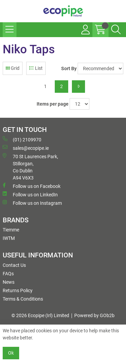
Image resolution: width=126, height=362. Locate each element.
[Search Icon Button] (116, 29)
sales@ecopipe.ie (26, 148)
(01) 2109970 (22, 139)
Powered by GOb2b (94, 315)
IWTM (9, 238)
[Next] (78, 86)
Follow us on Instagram (32, 203)
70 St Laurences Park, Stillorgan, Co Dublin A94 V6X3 (30, 166)
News (8, 282)
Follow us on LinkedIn (30, 194)
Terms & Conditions (23, 299)
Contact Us (14, 265)
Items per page (53, 104)
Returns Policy (18, 290)
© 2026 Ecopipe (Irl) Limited (40, 315)
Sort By (69, 68)
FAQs (8, 273)
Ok (11, 353)
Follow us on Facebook (31, 186)
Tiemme (11, 229)
